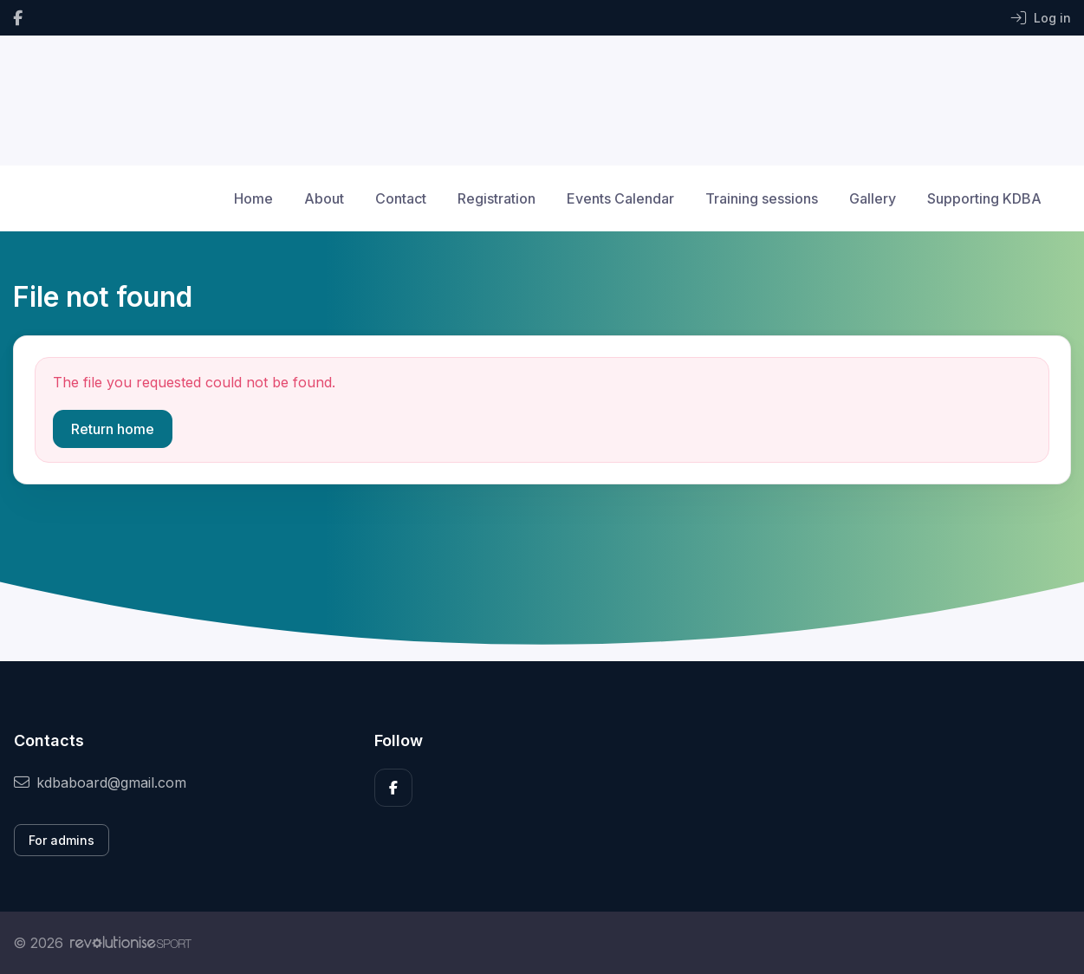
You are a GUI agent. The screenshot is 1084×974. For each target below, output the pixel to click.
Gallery (872, 198)
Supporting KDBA (984, 198)
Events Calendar (620, 198)
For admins (61, 840)
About (324, 198)
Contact (400, 198)
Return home (112, 429)
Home (253, 198)
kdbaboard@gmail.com (100, 782)
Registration (497, 198)
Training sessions (761, 198)
